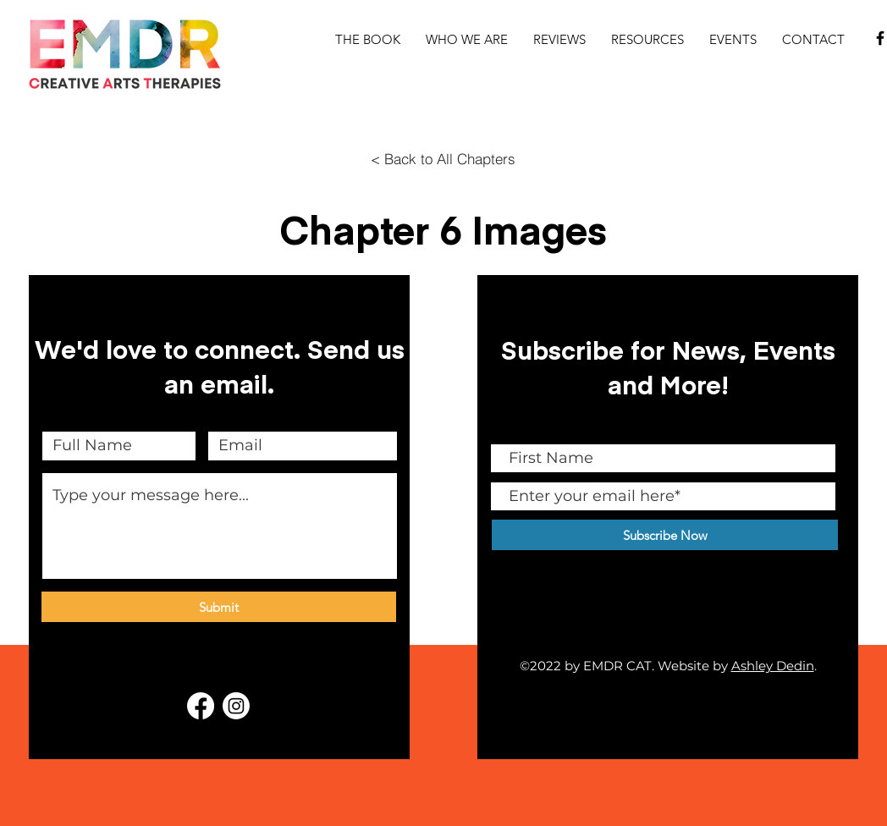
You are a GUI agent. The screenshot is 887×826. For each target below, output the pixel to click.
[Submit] (218, 607)
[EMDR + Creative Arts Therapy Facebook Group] (200, 705)
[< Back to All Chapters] (443, 158)
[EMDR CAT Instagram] (236, 705)
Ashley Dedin (772, 666)
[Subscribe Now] (665, 535)
